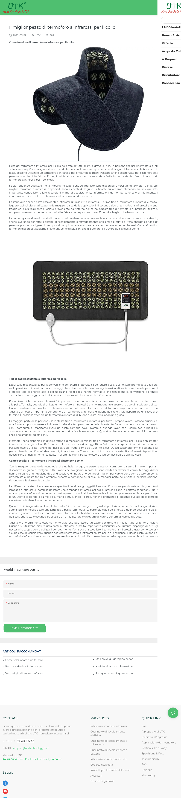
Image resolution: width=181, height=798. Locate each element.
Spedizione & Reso (153, 753)
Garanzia (147, 770)
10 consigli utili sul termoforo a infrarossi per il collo (23, 673)
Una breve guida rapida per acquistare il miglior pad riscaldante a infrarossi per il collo (114, 659)
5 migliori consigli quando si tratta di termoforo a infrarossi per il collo (114, 673)
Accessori (96, 775)
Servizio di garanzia (103, 781)
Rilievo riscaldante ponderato (108, 759)
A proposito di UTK (153, 731)
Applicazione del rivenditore (159, 742)
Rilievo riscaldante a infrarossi (108, 726)
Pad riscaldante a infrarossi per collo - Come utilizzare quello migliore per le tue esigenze (23, 666)
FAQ (144, 764)
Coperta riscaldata (101, 764)
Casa (144, 726)
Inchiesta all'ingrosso (154, 737)
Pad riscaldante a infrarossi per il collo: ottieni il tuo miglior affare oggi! (114, 666)
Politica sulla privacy (154, 748)
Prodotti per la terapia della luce (110, 770)
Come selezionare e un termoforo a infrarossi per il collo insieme (24, 660)
